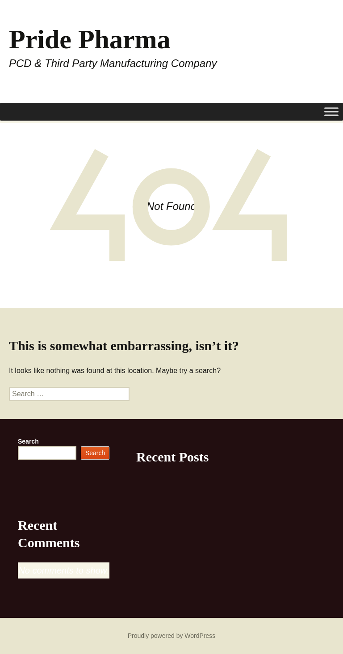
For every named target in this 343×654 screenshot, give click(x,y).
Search (28, 441)
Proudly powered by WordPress (172, 635)
